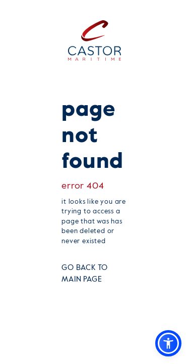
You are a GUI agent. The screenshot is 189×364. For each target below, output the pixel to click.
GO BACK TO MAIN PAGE (84, 273)
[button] (168, 343)
